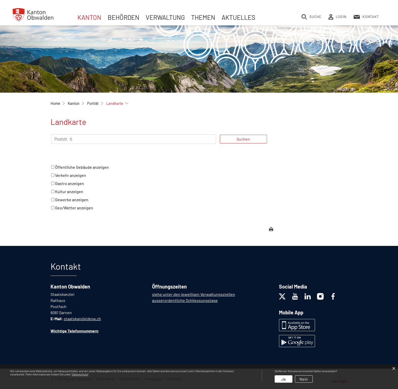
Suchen (243, 139)
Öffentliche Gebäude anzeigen (82, 167)
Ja (283, 379)
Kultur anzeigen (69, 191)
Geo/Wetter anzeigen (74, 207)
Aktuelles (238, 17)
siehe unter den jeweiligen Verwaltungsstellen (193, 294)
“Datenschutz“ (80, 374)
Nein (304, 379)
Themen (203, 17)
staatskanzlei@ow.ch (82, 318)
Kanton (89, 17)
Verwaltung (165, 17)
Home (55, 103)
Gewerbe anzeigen (71, 199)
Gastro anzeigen (69, 183)
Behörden (123, 17)
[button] (73, 103)
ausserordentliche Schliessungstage (185, 300)
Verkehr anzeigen (70, 175)
